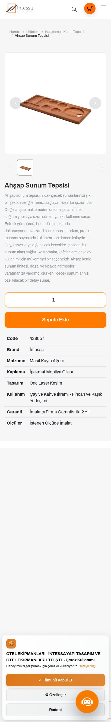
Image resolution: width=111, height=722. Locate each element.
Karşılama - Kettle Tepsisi (64, 32)
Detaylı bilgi (87, 666)
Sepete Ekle (55, 319)
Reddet (55, 710)
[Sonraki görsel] (102, 167)
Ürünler (32, 32)
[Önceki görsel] (9, 167)
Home (14, 32)
